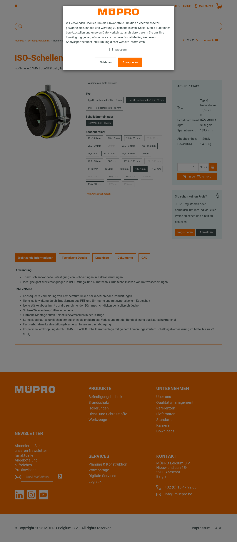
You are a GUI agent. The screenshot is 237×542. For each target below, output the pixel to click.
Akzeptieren (130, 62)
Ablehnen (105, 62)
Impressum (119, 49)
